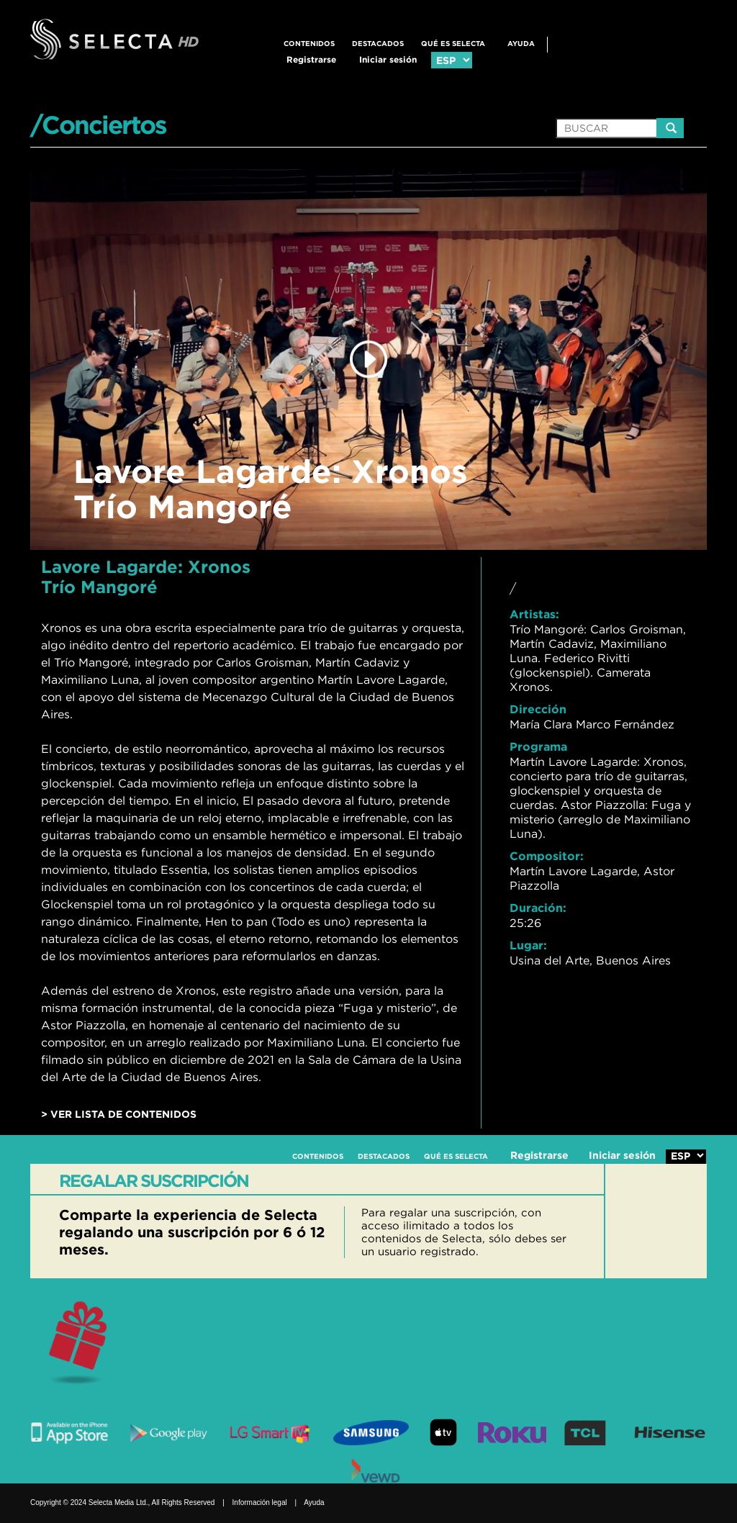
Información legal (259, 1502)
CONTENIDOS (309, 44)
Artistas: (534, 613)
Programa (538, 746)
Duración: (538, 907)
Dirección (538, 708)
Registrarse (311, 59)
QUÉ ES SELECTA (453, 44)
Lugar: (528, 945)
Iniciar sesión (388, 59)
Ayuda (521, 44)
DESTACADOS (378, 44)
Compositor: (547, 855)
